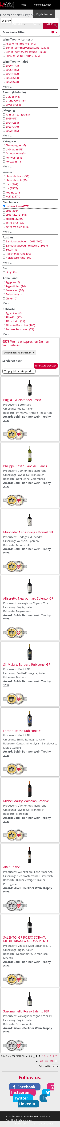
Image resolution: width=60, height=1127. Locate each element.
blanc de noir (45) (16, 180)
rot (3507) (11, 188)
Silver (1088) (13, 104)
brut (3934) (12, 210)
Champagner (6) (15, 145)
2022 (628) (12, 82)
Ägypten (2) (12, 282)
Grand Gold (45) (15, 100)
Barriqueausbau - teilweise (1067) (26, 245)
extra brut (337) (15, 222)
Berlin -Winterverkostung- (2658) (26, 52)
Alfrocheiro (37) (15, 321)
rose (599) (11, 184)
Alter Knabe (11, 867)
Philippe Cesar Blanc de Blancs (25, 466)
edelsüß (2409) (14, 219)
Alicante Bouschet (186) (20, 325)
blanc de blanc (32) (17, 176)
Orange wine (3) (15, 153)
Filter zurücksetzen (45, 365)
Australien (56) (14, 290)
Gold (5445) (12, 96)
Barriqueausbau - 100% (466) (23, 241)
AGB (32, 1123)
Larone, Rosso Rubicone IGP (23, 731)
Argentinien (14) (15, 286)
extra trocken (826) (17, 227)
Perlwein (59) (13, 157)
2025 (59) (11, 118)
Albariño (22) (13, 317)
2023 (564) (12, 78)
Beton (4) (11, 249)
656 (41, 1060)
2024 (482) (12, 73)
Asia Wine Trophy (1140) (20, 43)
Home (23, 4)
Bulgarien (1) (13, 294)
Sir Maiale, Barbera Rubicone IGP (26, 664)
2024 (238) (12, 122)
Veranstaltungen (43, 4)
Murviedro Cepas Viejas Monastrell (28, 532)
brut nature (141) (16, 214)
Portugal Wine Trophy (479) (22, 56)
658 (51, 1060)
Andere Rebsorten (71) (19, 329)
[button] (24, 1086)
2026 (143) (12, 65)
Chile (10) (11, 298)
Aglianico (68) (13, 313)
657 (46, 1060)
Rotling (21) (12, 192)
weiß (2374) (12, 196)
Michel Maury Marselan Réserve (26, 801)
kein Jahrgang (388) (17, 114)
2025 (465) (12, 69)
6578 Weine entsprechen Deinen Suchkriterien (25, 343)
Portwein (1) (13, 161)
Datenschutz (46, 1123)
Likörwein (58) (14, 149)
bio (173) (10, 272)
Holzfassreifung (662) (18, 257)
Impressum (20, 1123)
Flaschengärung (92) (18, 253)
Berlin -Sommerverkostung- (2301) (27, 47)
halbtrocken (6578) (17, 206)
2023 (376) (12, 126)
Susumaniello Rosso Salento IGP (26, 1011)
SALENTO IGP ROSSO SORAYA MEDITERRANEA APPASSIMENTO (26, 939)
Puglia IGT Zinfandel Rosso (22, 400)
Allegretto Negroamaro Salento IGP (28, 598)
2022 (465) (12, 130)
